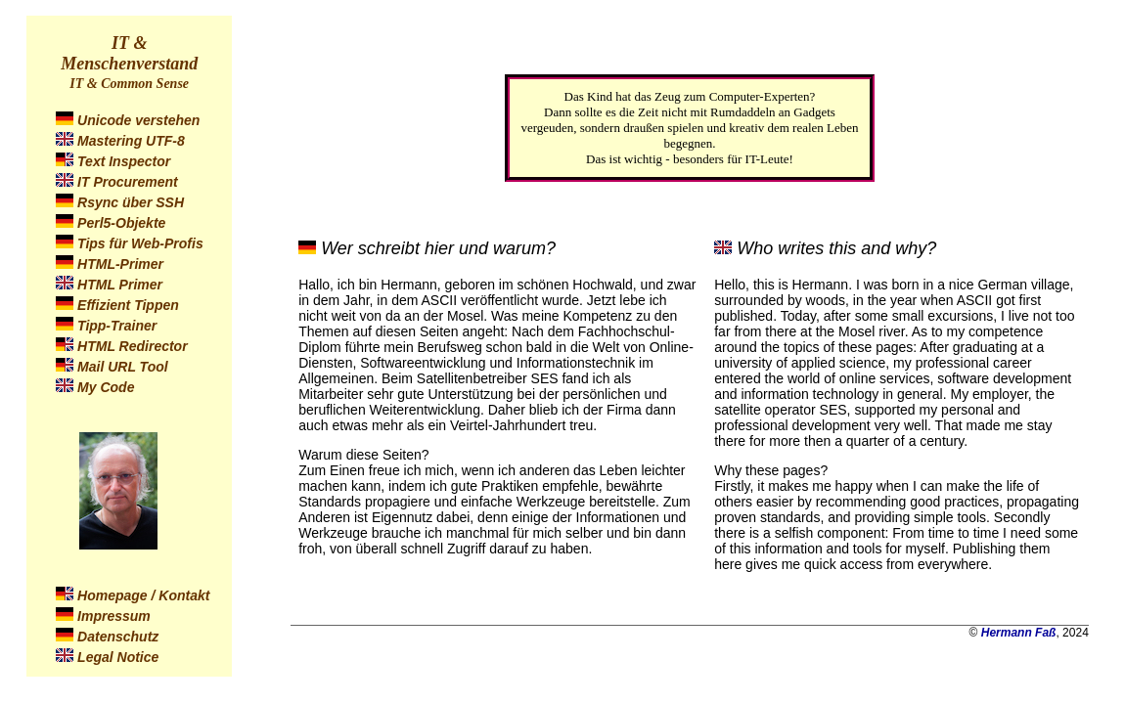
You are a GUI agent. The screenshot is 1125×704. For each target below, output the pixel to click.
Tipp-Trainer (117, 325)
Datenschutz (117, 636)
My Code (105, 387)
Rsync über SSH (130, 202)
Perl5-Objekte (121, 223)
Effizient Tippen (128, 305)
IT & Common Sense (129, 83)
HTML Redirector (132, 346)
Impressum (114, 616)
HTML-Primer (120, 264)
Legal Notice (117, 657)
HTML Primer (119, 284)
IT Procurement (127, 182)
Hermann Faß (1019, 632)
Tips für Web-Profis (140, 243)
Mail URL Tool (122, 366)
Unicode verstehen (138, 120)
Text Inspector (123, 161)
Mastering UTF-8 (131, 141)
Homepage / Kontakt (143, 595)
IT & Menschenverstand (129, 53)
